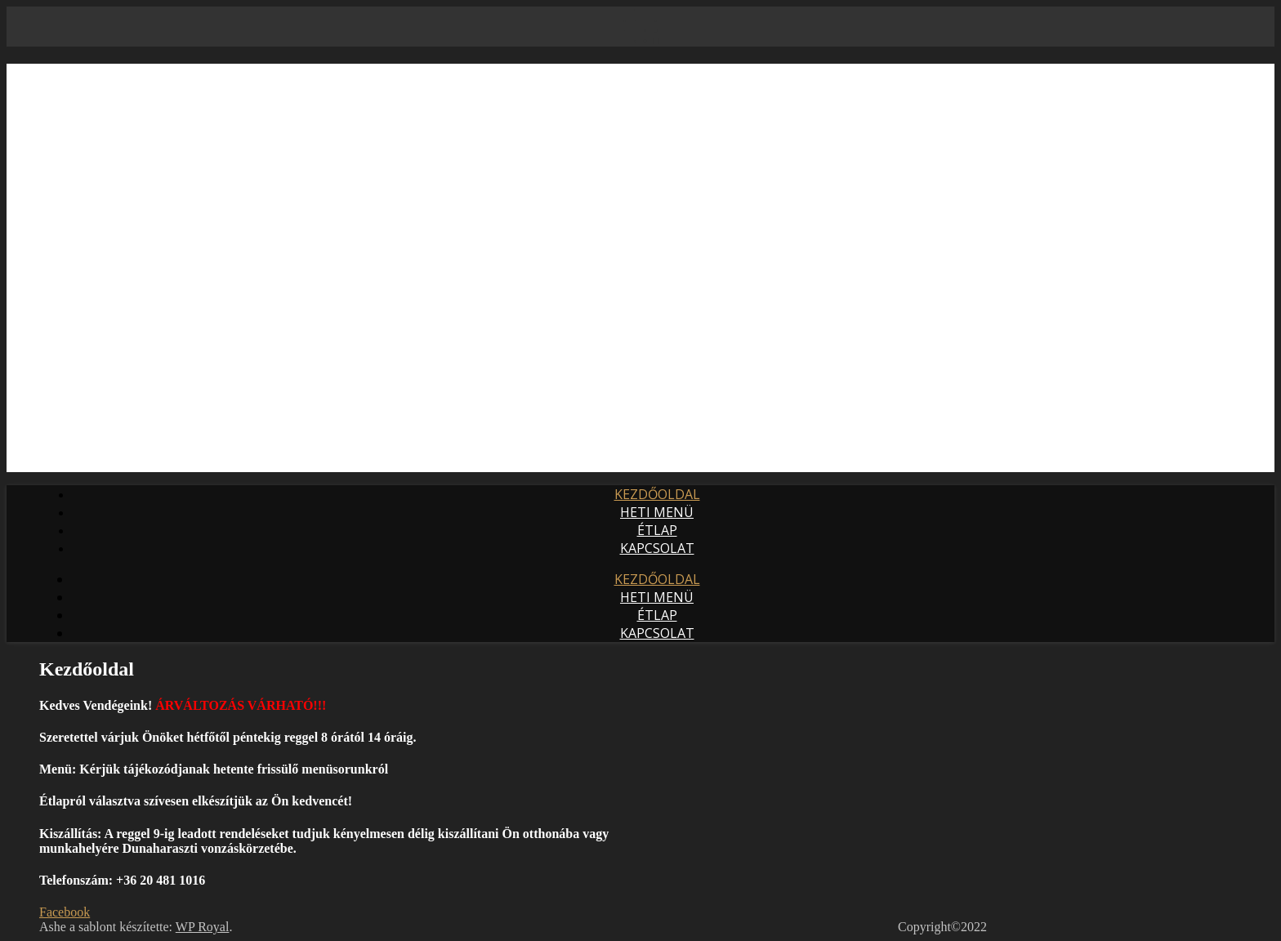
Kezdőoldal (657, 494)
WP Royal (203, 927)
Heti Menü (657, 512)
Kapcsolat (657, 548)
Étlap (657, 530)
